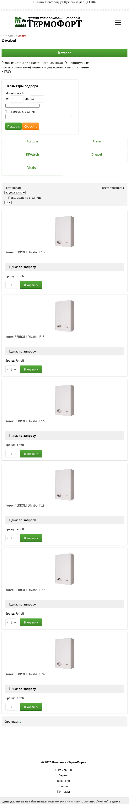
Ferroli (11, 35)
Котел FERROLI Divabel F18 (25, 505)
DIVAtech (32, 154)
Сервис (63, 775)
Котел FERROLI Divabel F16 (25, 421)
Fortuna (32, 141)
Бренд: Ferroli (14, 276)
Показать (13, 126)
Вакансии (63, 781)
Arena (97, 141)
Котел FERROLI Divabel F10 (25, 252)
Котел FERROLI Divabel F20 (25, 590)
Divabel (22, 35)
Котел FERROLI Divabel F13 (25, 337)
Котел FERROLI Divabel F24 (25, 674)
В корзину (31, 285)
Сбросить (30, 126)
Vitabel (32, 167)
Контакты (63, 791)
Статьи (63, 786)
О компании (63, 770)
